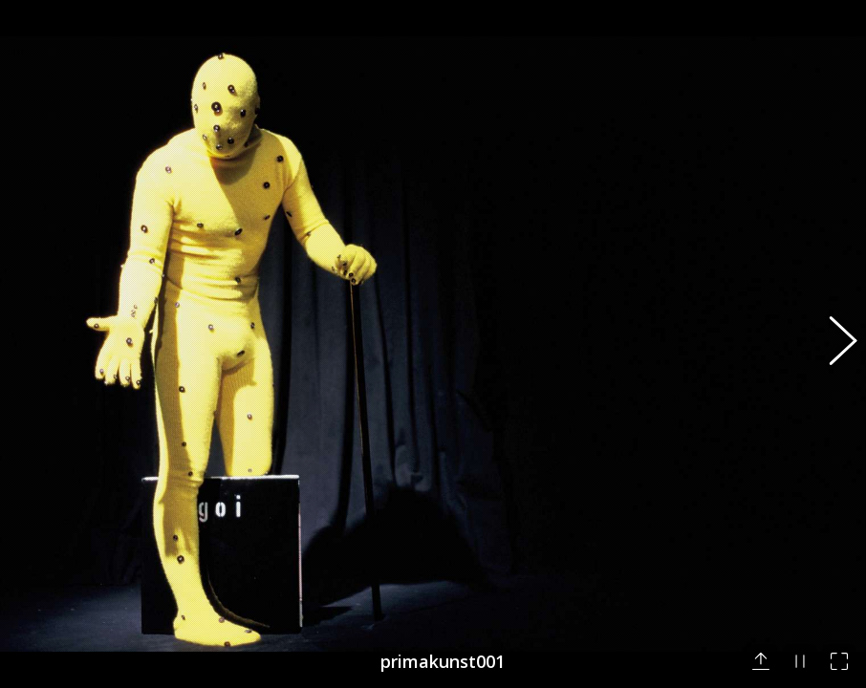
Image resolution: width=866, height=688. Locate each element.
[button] (832, 344)
